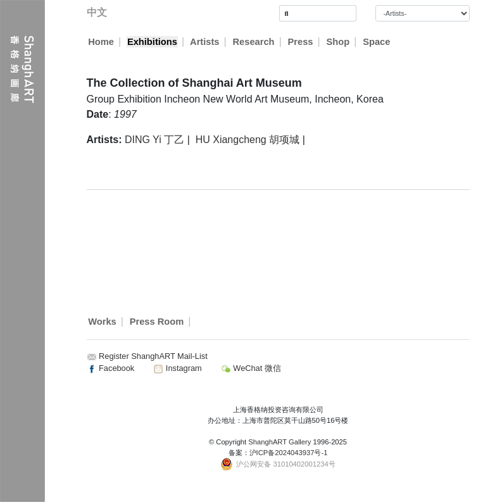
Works (102, 322)
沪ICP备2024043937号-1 (288, 452)
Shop (338, 42)
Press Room (157, 322)
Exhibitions (152, 42)
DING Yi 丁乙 (154, 139)
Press (300, 42)
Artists (205, 42)
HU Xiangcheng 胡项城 (248, 139)
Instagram (177, 368)
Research (254, 42)
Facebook (111, 368)
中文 (97, 12)
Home (101, 42)
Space (377, 42)
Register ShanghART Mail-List (153, 356)
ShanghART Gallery (279, 442)
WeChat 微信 (251, 368)
